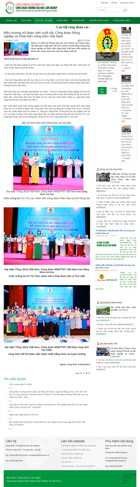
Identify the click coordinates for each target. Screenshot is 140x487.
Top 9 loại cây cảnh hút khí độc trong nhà (117, 367)
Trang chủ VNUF (127, 3)
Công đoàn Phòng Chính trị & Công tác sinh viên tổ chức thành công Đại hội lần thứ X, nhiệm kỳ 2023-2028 (127, 145)
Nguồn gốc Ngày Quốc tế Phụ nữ (23, 415)
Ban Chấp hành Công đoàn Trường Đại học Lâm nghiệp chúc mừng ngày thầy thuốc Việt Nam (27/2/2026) (47, 423)
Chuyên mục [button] (78, 20)
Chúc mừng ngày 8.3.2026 (20, 384)
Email (86, 40)
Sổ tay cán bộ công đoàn (111, 169)
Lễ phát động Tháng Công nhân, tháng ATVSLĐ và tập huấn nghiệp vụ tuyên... (123, 351)
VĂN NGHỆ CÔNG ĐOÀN (111, 303)
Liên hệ (114, 3)
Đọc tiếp (102, 90)
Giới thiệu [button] (26, 20)
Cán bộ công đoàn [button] (99, 20)
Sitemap (104, 3)
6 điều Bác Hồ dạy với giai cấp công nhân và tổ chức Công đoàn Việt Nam (123, 177)
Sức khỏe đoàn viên (109, 343)
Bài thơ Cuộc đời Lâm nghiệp (110, 324)
